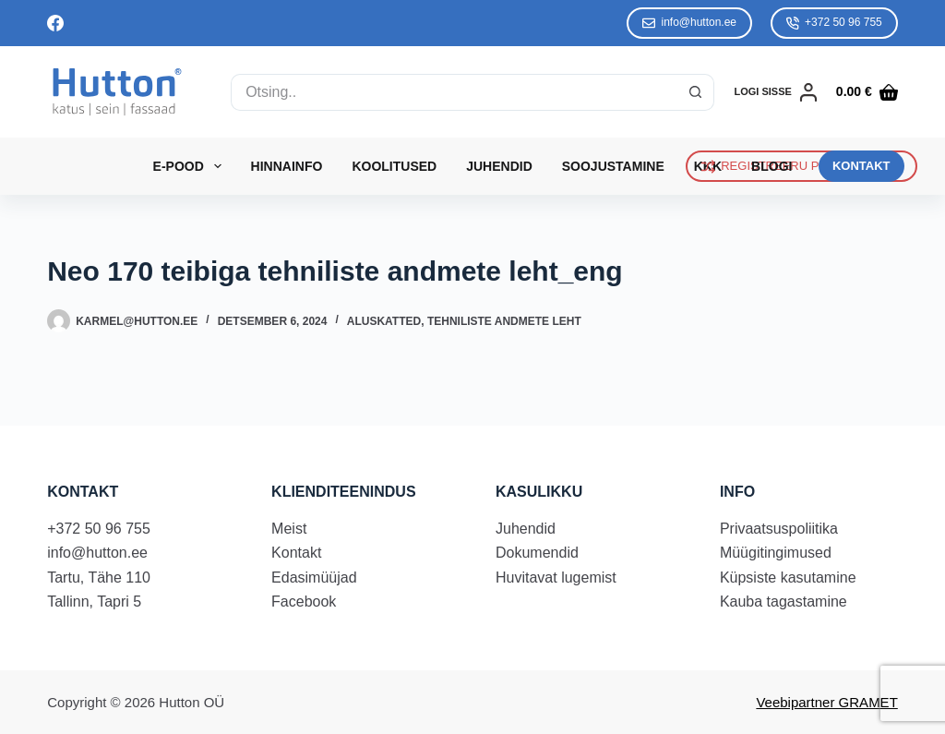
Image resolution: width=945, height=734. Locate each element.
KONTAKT (861, 166)
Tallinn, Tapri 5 (94, 601)
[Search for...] (454, 92)
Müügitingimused (775, 552)
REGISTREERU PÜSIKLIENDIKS (801, 166)
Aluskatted (384, 321)
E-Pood (191, 166)
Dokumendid (537, 552)
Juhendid (499, 166)
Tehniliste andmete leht (504, 321)
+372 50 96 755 (834, 23)
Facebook (303, 601)
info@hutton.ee (689, 23)
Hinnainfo (287, 166)
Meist (288, 528)
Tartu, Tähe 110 (98, 577)
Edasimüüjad (314, 577)
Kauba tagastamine (783, 601)
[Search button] (695, 92)
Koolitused (394, 166)
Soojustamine (613, 166)
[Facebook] (55, 23)
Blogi (771, 166)
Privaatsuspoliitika (779, 528)
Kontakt (296, 552)
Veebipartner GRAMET (826, 702)
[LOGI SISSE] (776, 92)
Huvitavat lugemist (556, 577)
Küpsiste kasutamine (788, 577)
